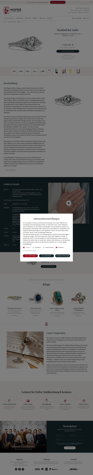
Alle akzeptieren (30, 255)
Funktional (61, 247)
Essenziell (28, 247)
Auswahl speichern (62, 255)
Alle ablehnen (46, 255)
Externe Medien (49, 247)
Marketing (38, 247)
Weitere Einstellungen (30, 250)
